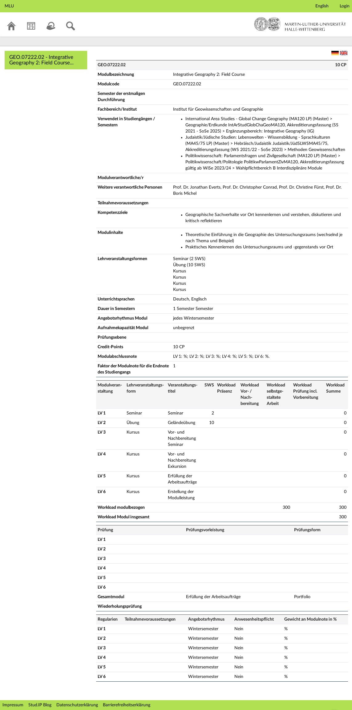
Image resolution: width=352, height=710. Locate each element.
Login (345, 6)
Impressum (12, 705)
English (322, 6)
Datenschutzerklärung (77, 705)
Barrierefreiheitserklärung (126, 705)
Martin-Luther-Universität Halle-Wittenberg (300, 24)
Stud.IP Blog (39, 705)
